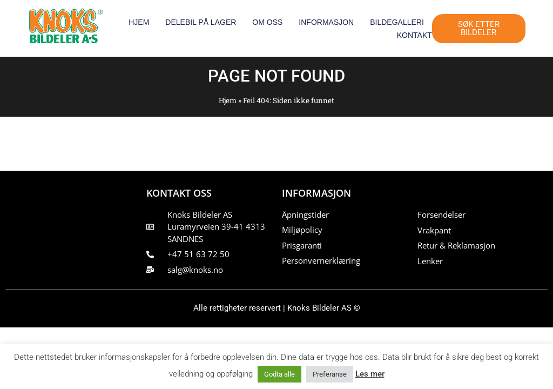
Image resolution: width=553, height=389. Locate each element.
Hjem (139, 22)
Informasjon (326, 22)
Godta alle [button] (279, 374)
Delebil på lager (200, 22)
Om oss (267, 22)
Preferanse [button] (330, 374)
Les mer (370, 374)
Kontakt (414, 35)
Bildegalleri (397, 22)
